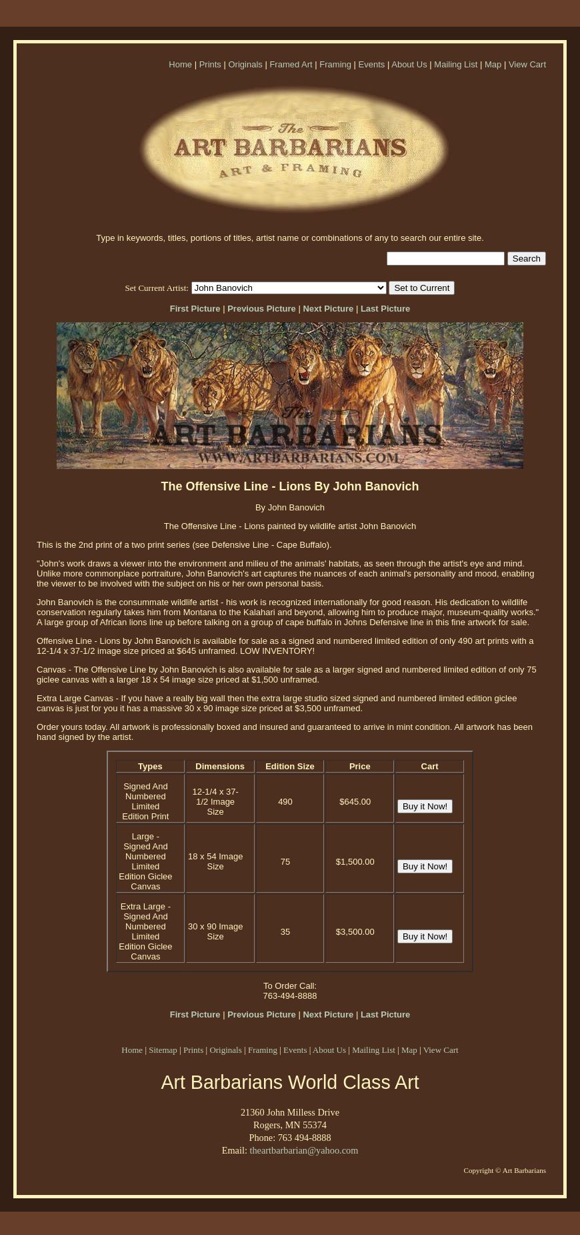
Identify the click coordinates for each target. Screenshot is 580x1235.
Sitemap (163, 1050)
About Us (409, 64)
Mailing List (455, 64)
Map (493, 64)
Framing (335, 64)
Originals (245, 64)
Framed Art (290, 64)
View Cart (527, 64)
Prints (210, 64)
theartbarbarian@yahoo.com (303, 1150)
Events (372, 64)
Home (180, 64)
